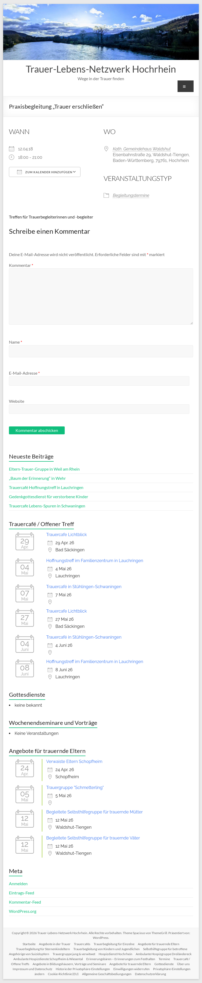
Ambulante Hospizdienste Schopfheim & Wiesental (48, 959)
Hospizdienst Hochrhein (115, 954)
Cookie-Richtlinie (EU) (63, 974)
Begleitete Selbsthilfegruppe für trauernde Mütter (94, 811)
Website (16, 401)
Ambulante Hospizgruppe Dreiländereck (163, 954)
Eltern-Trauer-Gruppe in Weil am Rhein (44, 468)
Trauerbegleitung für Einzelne (114, 944)
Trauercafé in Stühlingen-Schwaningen (84, 586)
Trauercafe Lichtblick (66, 534)
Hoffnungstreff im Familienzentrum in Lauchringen (94, 560)
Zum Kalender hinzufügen (44, 172)
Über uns (183, 964)
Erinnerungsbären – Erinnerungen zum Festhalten (120, 959)
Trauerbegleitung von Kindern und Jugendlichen (106, 949)
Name (15, 341)
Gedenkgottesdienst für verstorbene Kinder (48, 496)
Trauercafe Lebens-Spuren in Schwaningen (47, 505)
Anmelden (18, 883)
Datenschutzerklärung (150, 974)
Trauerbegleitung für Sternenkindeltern (43, 949)
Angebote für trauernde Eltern (158, 944)
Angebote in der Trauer (54, 944)
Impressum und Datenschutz (32, 969)
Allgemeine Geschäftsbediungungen (107, 974)
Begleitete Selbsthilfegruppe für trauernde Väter (93, 838)
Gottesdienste (164, 964)
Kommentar (21, 265)
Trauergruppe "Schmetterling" (75, 787)
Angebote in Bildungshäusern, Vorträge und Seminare (69, 964)
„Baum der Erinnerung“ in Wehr (37, 478)
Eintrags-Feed (21, 892)
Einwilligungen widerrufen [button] (131, 969)
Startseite (29, 944)
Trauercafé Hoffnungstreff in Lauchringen (46, 487)
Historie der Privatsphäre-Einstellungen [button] (83, 969)
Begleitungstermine (131, 195)
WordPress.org (22, 911)
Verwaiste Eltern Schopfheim (74, 761)
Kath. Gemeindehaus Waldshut (142, 148)
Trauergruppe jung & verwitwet (74, 954)
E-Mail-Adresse (24, 372)
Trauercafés (82, 944)
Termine (164, 959)
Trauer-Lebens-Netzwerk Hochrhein (101, 69)
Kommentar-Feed (25, 901)
